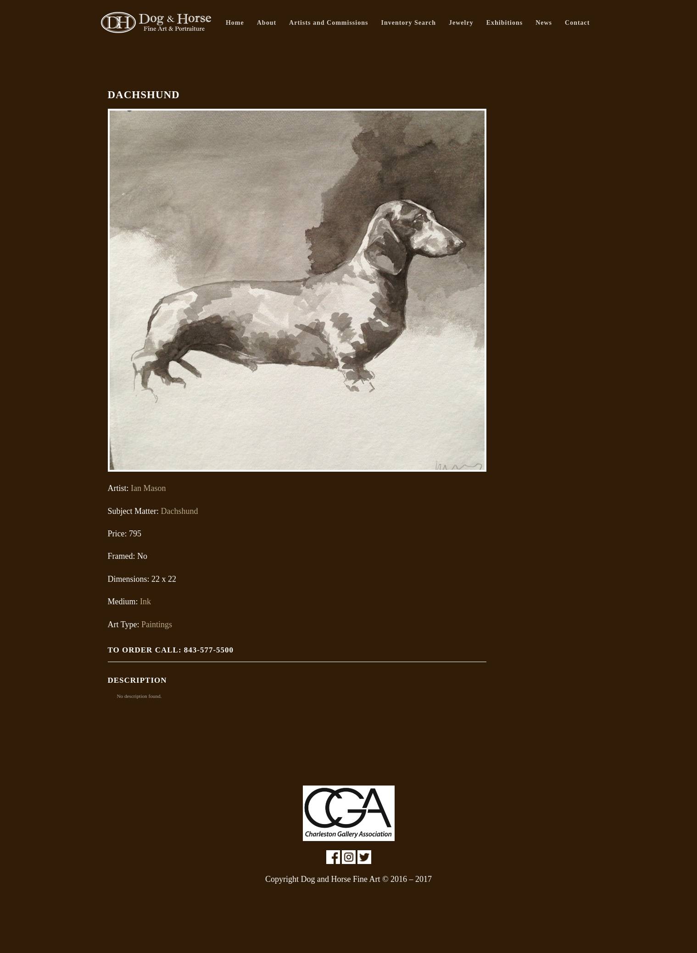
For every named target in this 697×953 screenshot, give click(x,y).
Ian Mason (148, 488)
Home (235, 22)
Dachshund (179, 511)
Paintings (156, 624)
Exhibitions (504, 22)
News (543, 22)
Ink (145, 601)
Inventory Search (408, 22)
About (266, 22)
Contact (577, 22)
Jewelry (461, 22)
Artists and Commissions (328, 22)
